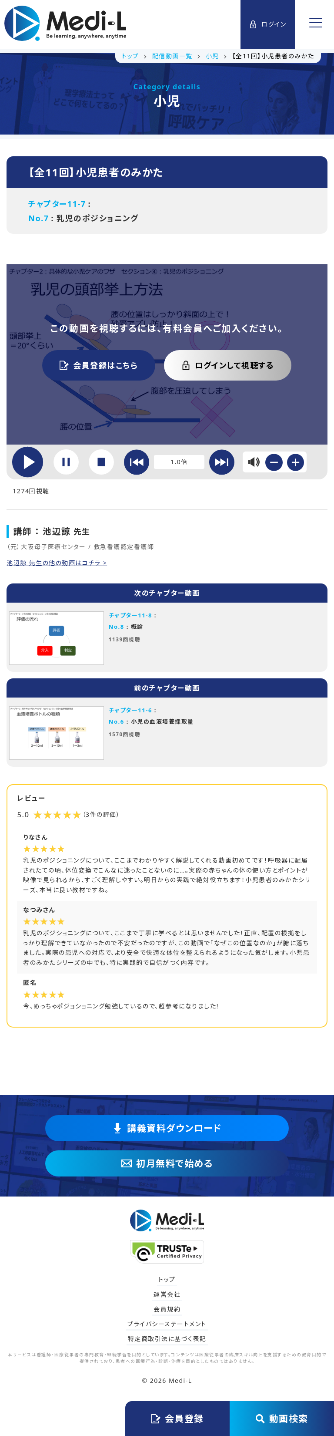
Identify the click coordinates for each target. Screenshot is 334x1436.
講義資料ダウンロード (167, 1128)
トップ (167, 1279)
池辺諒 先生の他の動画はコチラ (55, 563)
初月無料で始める (167, 1163)
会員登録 (177, 1418)
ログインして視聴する (227, 365)
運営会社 (167, 1294)
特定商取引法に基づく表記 (167, 1339)
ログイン (267, 24)
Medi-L (180, 1380)
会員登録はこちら (99, 365)
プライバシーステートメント (167, 1324)
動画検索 (282, 1418)
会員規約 (167, 1309)
